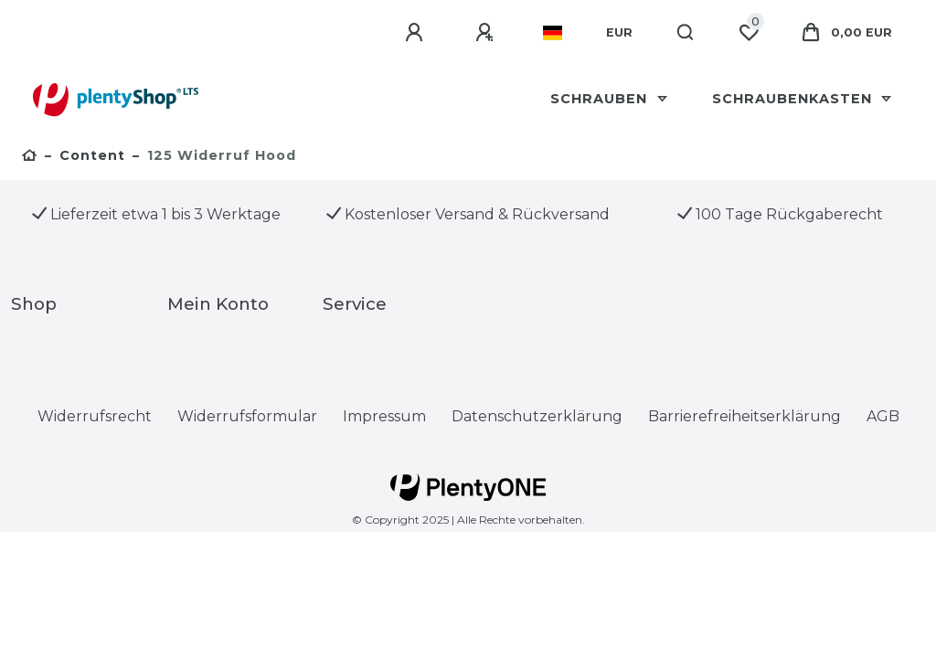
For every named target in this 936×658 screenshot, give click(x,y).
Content (92, 155)
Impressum (384, 416)
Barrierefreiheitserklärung (744, 416)
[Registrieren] (487, 33)
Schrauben (601, 98)
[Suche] (686, 33)
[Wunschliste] (749, 33)
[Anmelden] (417, 33)
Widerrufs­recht (94, 416)
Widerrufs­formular (247, 416)
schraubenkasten (794, 98)
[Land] (552, 33)
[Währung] (619, 33)
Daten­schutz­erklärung (537, 416)
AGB (883, 416)
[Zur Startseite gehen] (29, 157)
